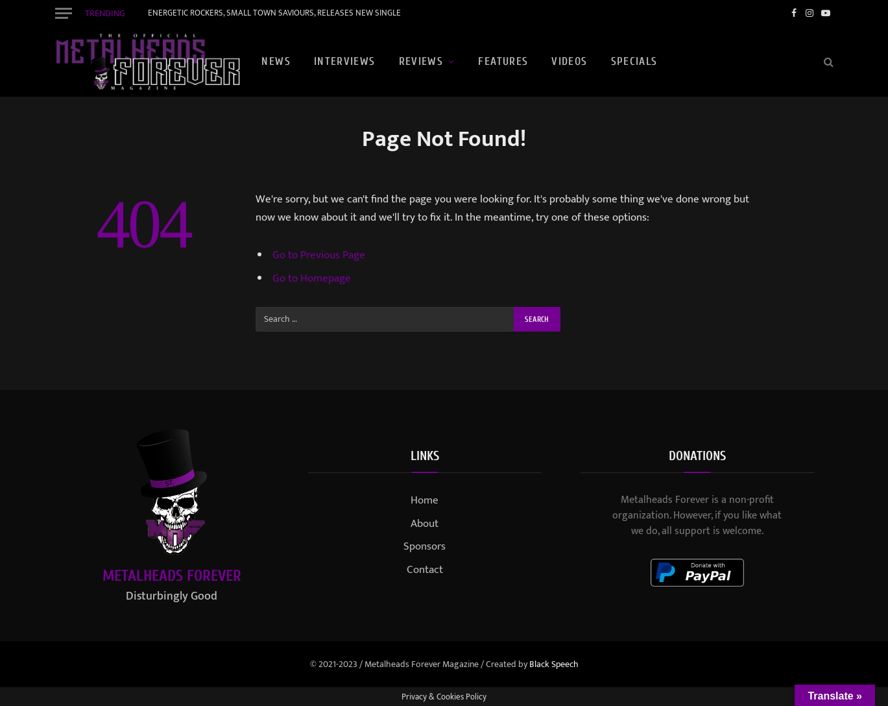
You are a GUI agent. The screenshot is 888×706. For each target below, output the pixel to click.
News (275, 61)
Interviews (345, 61)
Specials (634, 61)
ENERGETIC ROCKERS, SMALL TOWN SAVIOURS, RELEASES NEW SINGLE (274, 13)
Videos (569, 61)
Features (503, 61)
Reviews (421, 61)
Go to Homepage (311, 278)
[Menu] (63, 13)
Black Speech (554, 664)
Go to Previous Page (318, 255)
